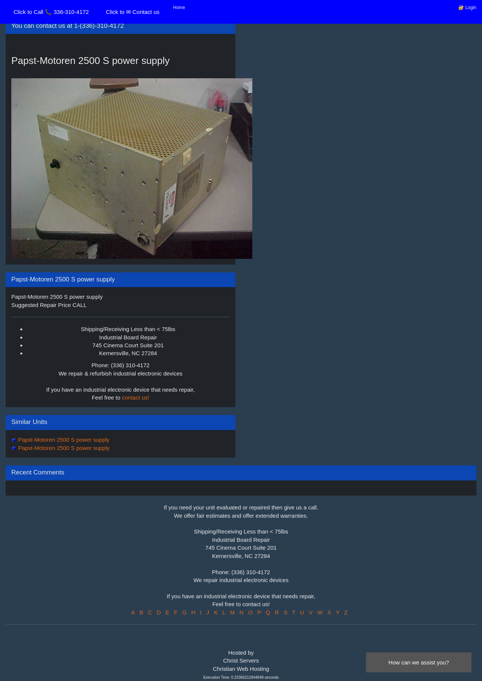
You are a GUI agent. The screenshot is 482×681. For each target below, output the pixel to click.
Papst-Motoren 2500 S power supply (63, 439)
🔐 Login (467, 7)
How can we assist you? (419, 662)
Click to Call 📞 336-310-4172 (51, 12)
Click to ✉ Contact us (132, 12)
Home (179, 7)
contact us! (135, 397)
